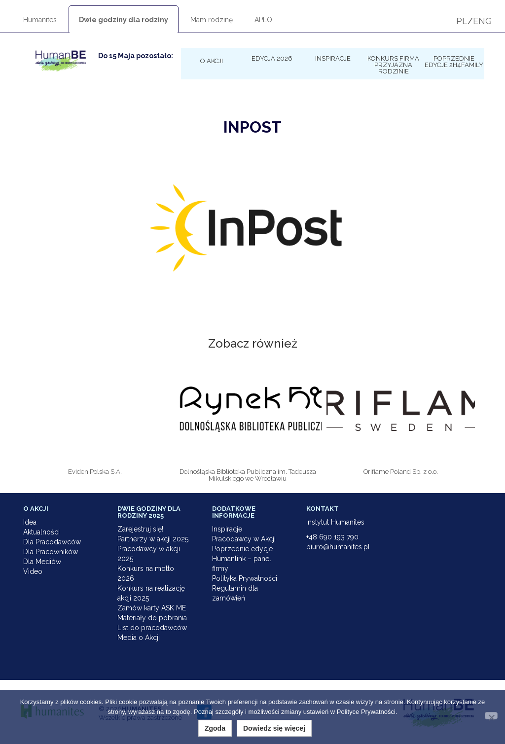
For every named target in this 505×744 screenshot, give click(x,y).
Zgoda (215, 728)
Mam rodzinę (211, 20)
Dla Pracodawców (52, 542)
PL (462, 21)
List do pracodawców (152, 628)
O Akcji (211, 60)
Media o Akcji (138, 637)
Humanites (40, 20)
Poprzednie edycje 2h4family (454, 61)
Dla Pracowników (50, 552)
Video (32, 571)
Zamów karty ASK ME (151, 608)
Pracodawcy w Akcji (244, 539)
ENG (482, 21)
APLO (263, 20)
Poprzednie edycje (242, 549)
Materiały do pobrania (152, 618)
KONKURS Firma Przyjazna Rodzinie (393, 64)
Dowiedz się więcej (274, 728)
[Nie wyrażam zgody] (491, 715)
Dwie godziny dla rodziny (123, 20)
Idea (29, 522)
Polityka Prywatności (244, 578)
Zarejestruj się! (140, 529)
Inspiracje (333, 58)
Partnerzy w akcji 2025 (152, 539)
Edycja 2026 (272, 58)
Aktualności (41, 532)
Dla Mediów (42, 562)
